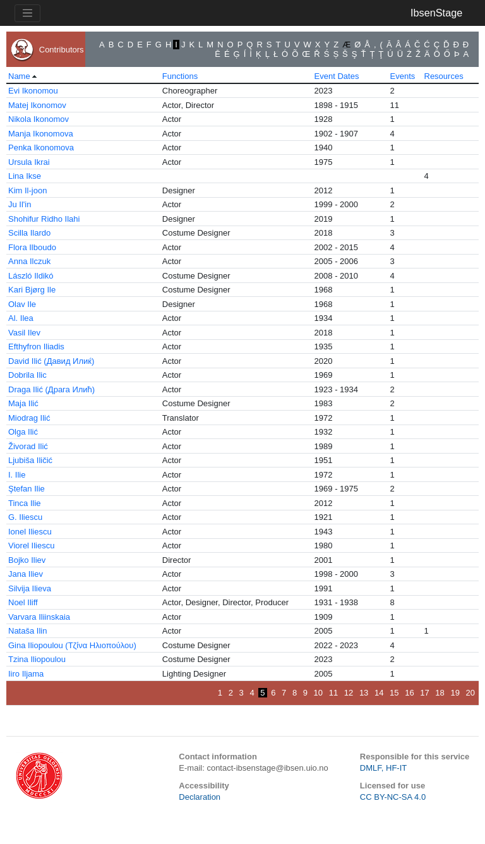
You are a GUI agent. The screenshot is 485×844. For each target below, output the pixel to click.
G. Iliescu (25, 517)
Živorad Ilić (28, 446)
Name (19, 76)
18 (439, 692)
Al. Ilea (20, 318)
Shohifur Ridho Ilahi (44, 219)
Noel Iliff (23, 602)
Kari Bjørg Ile (32, 289)
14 (378, 692)
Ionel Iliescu (30, 531)
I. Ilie (16, 474)
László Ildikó (31, 275)
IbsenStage (436, 12)
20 (470, 692)
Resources (444, 76)
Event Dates (336, 76)
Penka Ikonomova (41, 147)
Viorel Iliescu (31, 545)
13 (363, 692)
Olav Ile (22, 304)
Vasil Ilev (24, 332)
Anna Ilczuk (29, 261)
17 (424, 692)
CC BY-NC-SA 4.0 (393, 797)
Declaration (199, 797)
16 (409, 692)
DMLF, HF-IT (383, 768)
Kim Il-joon (27, 190)
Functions (180, 76)
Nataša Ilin (27, 631)
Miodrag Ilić (29, 418)
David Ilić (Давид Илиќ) (51, 361)
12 (348, 692)
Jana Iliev (25, 574)
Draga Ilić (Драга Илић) (51, 389)
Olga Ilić (23, 432)
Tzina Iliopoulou (37, 659)
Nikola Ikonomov (38, 119)
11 (333, 692)
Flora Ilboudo (32, 247)
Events (403, 76)
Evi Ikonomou (33, 90)
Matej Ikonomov (37, 105)
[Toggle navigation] (27, 13)
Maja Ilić (23, 403)
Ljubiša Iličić (30, 460)
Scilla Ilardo (29, 233)
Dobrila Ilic (27, 375)
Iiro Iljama (26, 673)
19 (454, 692)
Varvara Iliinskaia (39, 617)
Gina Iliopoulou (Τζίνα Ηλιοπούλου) (72, 645)
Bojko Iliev (26, 560)
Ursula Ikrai (29, 162)
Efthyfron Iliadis (36, 346)
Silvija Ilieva (29, 588)
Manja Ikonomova (40, 133)
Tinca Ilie (24, 503)
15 (394, 692)
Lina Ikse (24, 176)
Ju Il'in (19, 204)
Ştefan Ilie (26, 488)
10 (318, 692)
